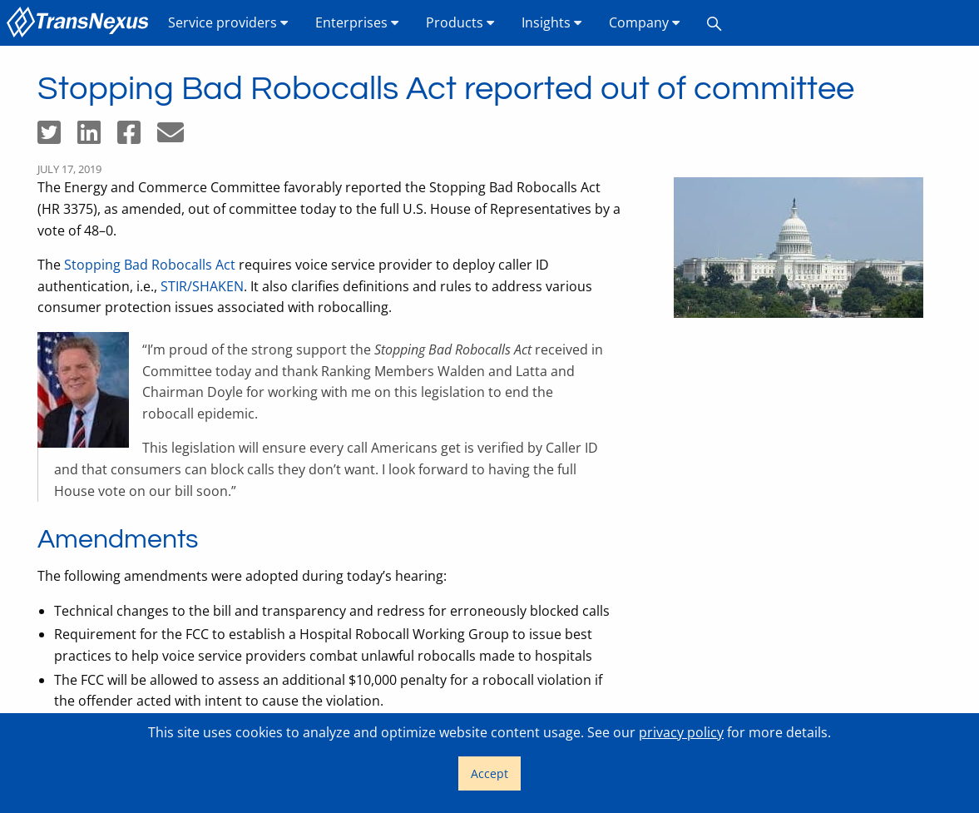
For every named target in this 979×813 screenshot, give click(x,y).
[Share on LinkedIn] (97, 137)
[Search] (714, 23)
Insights (552, 22)
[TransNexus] (81, 23)
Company (644, 22)
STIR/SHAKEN (202, 286)
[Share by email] (177, 137)
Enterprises (357, 22)
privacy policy (681, 732)
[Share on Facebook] (137, 137)
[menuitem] (81, 23)
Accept (489, 773)
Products (460, 22)
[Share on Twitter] (57, 137)
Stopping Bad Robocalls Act (149, 264)
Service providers (228, 22)
